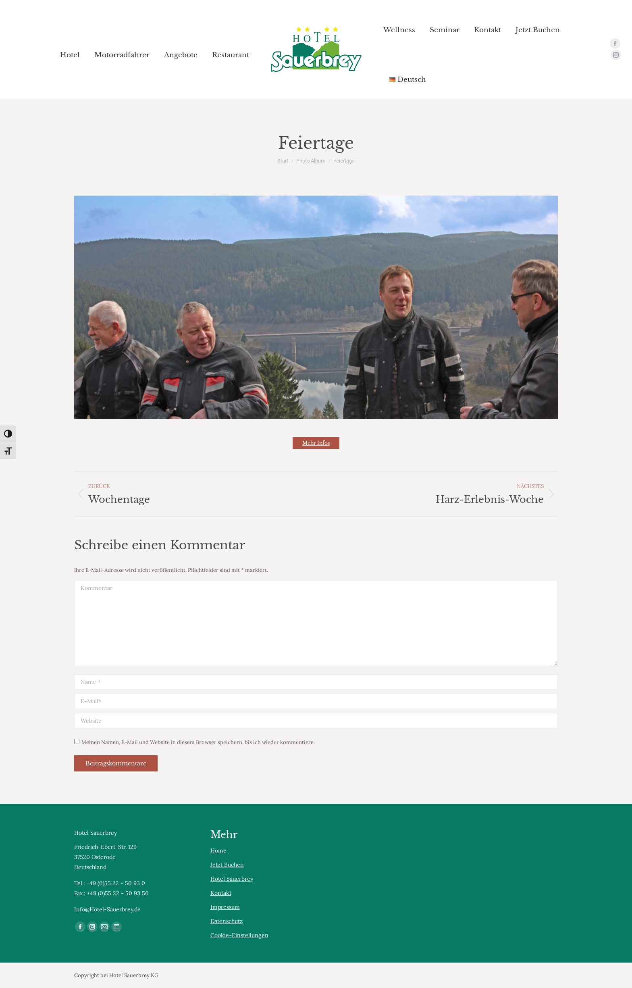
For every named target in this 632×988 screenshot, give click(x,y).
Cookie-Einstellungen (239, 935)
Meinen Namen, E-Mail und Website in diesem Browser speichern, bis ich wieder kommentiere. (198, 742)
